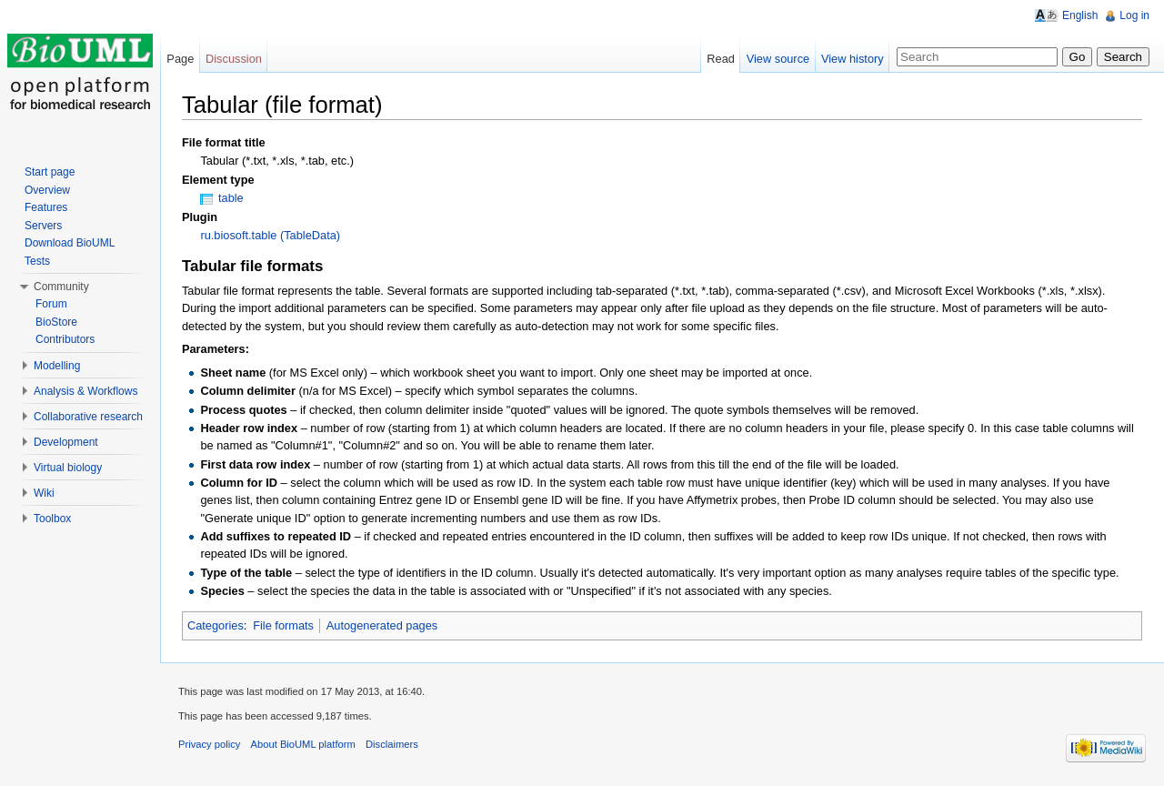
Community (61, 286)
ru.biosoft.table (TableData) (270, 235)
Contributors (65, 339)
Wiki (44, 493)
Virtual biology (68, 467)
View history (852, 59)
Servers (43, 225)
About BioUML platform (303, 744)
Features (46, 207)
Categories (215, 625)
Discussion (234, 59)
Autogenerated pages (381, 625)
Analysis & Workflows (85, 391)
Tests (37, 261)
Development (66, 442)
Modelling (57, 365)
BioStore (56, 322)
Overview (47, 190)
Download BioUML (70, 243)
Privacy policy (209, 744)
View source (778, 59)
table (231, 198)
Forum (51, 303)
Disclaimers (392, 744)
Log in (1134, 15)
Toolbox (52, 518)
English (1080, 15)
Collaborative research (88, 416)
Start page (50, 172)
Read (721, 59)
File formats (283, 625)
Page (180, 59)
